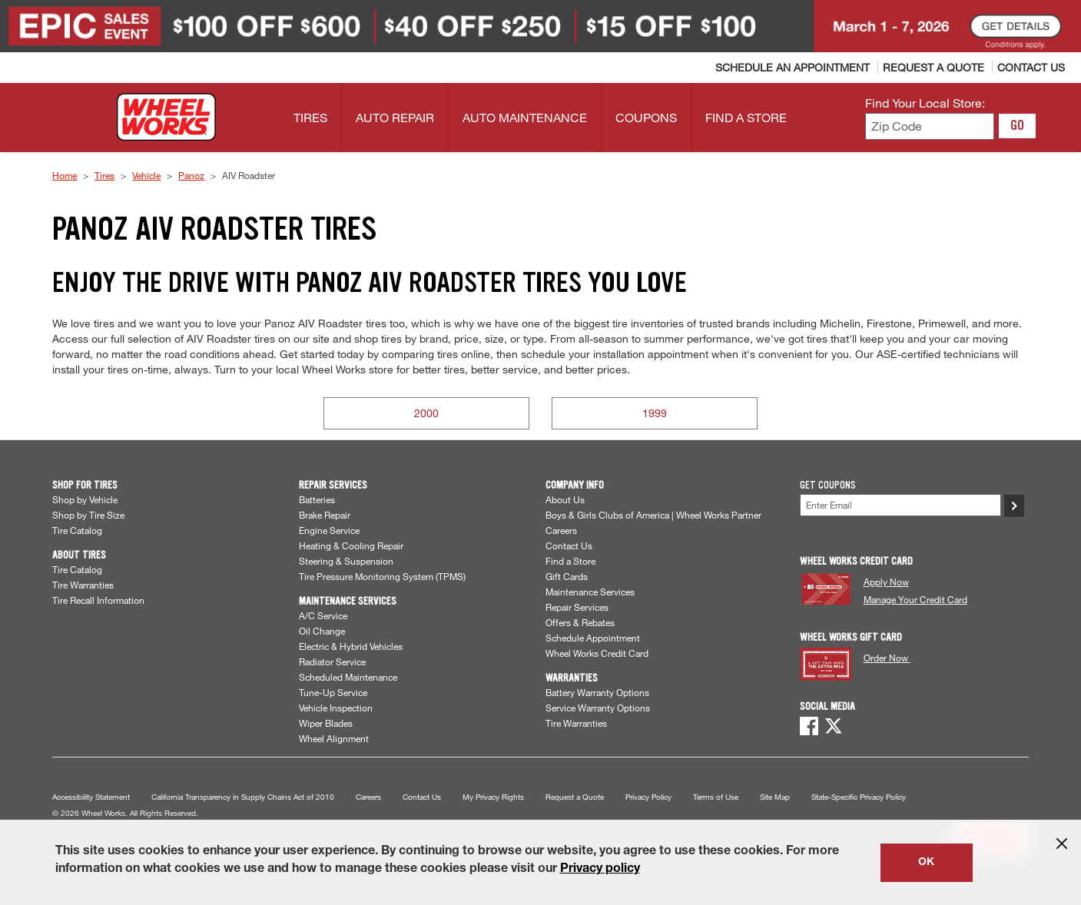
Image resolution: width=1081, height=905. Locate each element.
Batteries (317, 499)
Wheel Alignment (334, 738)
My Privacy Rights (493, 797)
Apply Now (886, 581)
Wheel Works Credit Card (596, 653)
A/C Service (323, 615)
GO (1017, 125)
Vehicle (146, 175)
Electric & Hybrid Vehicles (351, 646)
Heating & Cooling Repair (351, 545)
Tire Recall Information (98, 600)
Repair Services (576, 607)
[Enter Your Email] (900, 505)
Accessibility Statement (91, 797)
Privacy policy (600, 870)
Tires (104, 175)
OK (926, 862)
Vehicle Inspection (336, 707)
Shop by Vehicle (85, 499)
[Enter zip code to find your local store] (930, 126)
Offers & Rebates (580, 622)
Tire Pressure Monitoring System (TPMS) (382, 576)
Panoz (191, 175)
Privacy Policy (648, 797)
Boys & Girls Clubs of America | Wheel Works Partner (653, 515)
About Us (565, 499)
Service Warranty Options (597, 707)
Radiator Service (332, 661)
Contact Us (568, 545)
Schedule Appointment (592, 638)
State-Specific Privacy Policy (858, 797)
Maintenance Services (590, 591)
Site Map (775, 797)
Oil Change (322, 631)
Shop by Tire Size (88, 515)
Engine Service (329, 530)
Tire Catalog (77, 530)
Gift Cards (566, 576)
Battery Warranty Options (597, 692)
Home (64, 175)
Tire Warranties (83, 584)
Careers (561, 530)
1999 (654, 412)
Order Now (887, 657)
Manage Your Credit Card (915, 599)
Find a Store (570, 561)
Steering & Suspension (346, 561)
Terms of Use (715, 797)
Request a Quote (574, 797)
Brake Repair (324, 515)
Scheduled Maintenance (348, 677)
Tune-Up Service (333, 692)
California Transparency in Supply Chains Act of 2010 (242, 797)
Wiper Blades (326, 723)
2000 (426, 412)
